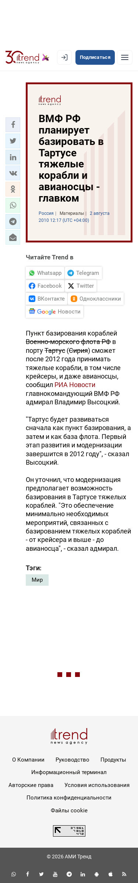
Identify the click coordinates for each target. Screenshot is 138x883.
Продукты (113, 759)
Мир (37, 580)
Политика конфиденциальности (69, 797)
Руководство (72, 759)
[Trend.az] (27, 57)
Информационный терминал (69, 772)
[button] (13, 125)
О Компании (28, 759)
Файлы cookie (69, 810)
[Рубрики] (124, 57)
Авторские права (30, 785)
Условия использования (97, 785)
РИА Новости (74, 385)
